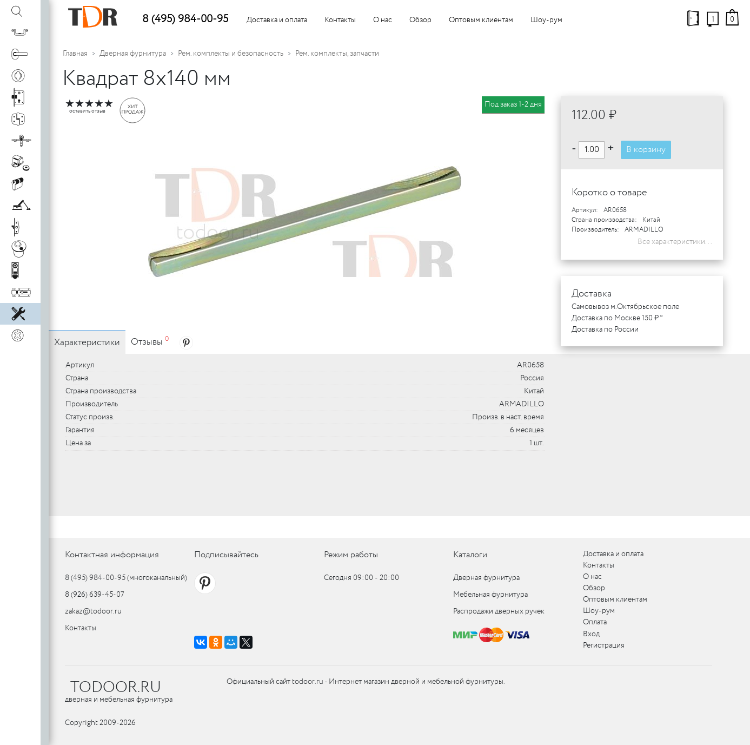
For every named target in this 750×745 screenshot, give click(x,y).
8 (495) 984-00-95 (185, 19)
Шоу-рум (546, 20)
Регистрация (604, 645)
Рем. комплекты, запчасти (337, 53)
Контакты (340, 20)
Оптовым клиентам (481, 20)
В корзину (646, 149)
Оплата (595, 622)
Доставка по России (605, 329)
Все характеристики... (675, 241)
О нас (382, 20)
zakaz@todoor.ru (93, 611)
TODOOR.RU (115, 687)
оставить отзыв (87, 111)
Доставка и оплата (277, 20)
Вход (591, 634)
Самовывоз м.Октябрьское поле (625, 306)
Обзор (420, 20)
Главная (75, 53)
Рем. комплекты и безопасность (230, 53)
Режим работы (351, 555)
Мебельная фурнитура (490, 594)
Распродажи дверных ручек (499, 611)
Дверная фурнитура (132, 53)
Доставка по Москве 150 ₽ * (617, 318)
